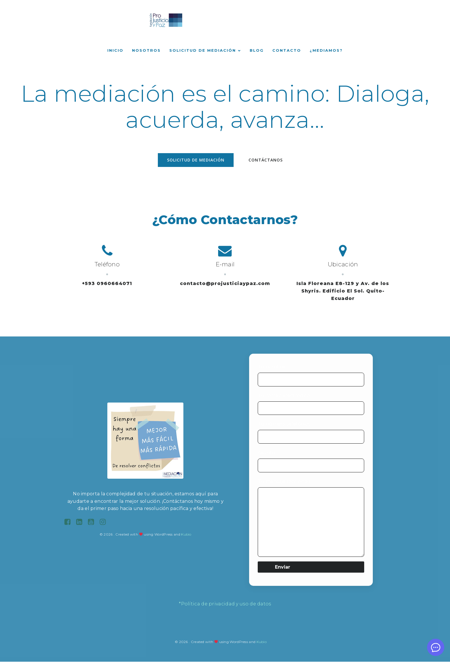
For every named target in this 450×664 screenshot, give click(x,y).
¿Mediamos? (326, 51)
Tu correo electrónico (311, 406)
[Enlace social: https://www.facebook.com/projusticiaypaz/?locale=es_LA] (69, 524)
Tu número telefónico (311, 435)
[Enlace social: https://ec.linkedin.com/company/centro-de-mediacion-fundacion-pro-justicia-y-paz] (81, 524)
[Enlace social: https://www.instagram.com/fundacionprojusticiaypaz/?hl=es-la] (105, 524)
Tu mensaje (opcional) (311, 520)
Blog (257, 51)
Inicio (115, 51)
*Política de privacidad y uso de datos (225, 606)
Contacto (286, 51)
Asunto (311, 463)
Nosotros (146, 51)
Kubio (186, 536)
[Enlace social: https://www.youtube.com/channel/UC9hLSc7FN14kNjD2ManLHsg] (93, 524)
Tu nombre (311, 377)
